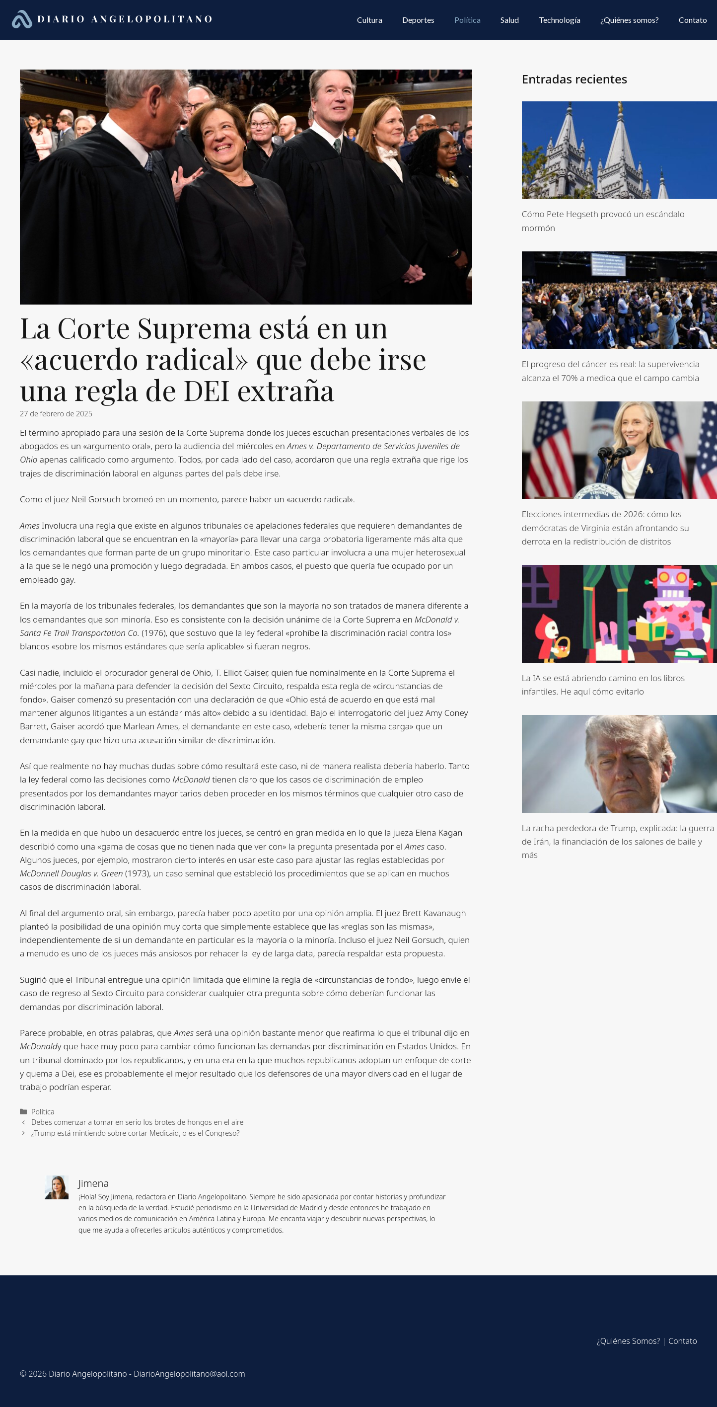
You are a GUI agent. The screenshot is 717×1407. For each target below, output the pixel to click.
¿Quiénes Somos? (628, 1340)
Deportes (418, 19)
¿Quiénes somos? (629, 19)
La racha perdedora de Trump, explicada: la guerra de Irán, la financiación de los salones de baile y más (618, 841)
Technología (559, 19)
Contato (693, 19)
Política (467, 19)
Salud (510, 19)
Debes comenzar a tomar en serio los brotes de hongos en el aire (137, 1122)
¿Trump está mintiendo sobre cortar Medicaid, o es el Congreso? (135, 1133)
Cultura (369, 19)
